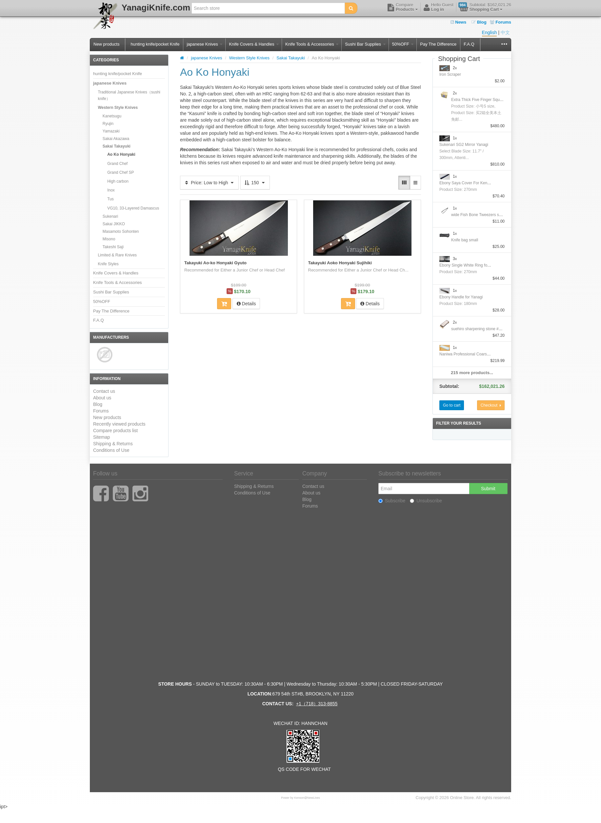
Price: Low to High (209, 182)
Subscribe (391, 500)
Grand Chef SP (120, 172)
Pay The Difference (438, 44)
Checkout (491, 405)
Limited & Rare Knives (117, 255)
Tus (110, 199)
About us (102, 397)
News (459, 22)
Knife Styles (108, 264)
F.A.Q (469, 44)
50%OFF (403, 44)
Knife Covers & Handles (254, 44)
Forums (500, 22)
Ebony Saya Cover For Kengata (467, 183)
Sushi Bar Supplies (365, 44)
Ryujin (108, 123)
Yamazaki (111, 131)
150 (255, 182)
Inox (111, 190)
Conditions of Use (111, 450)
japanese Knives (204, 44)
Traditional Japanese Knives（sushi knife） (129, 95)
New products (106, 44)
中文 (505, 32)
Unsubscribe (426, 500)
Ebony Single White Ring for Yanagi (470, 265)
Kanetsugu (112, 116)
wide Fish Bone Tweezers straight (480, 214)
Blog (479, 22)
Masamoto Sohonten (121, 231)
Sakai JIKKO (114, 224)
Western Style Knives (118, 107)
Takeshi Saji (113, 247)
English (489, 32)
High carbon (118, 181)
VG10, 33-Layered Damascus (133, 208)
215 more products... (472, 372)
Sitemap (101, 437)
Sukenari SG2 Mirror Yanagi (463, 144)
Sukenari (110, 216)
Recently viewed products (119, 424)
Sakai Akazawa (116, 138)
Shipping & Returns (113, 443)
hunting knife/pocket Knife (154, 44)
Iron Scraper (450, 74)
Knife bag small (464, 240)
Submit (488, 488)
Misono (109, 239)
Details (246, 303)
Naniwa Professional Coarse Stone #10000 (476, 354)
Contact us (104, 391)
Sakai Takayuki (116, 146)
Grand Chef (117, 163)
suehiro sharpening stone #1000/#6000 (485, 329)
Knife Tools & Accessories (311, 44)
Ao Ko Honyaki (121, 154)
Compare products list (115, 430)
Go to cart (451, 405)
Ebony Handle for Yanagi (461, 297)
